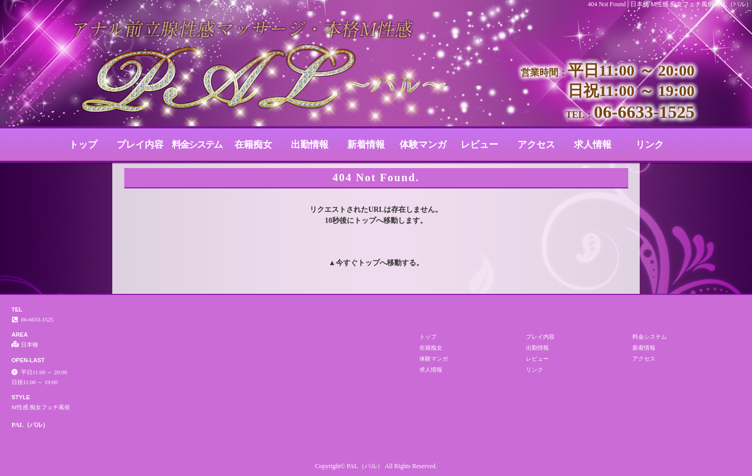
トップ (83, 144)
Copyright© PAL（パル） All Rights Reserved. (376, 466)
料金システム (197, 144)
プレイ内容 (139, 144)
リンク (650, 144)
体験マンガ (423, 144)
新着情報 (366, 144)
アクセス (536, 144)
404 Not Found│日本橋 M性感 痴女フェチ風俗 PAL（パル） (670, 4)
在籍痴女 (253, 144)
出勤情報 (309, 144)
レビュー (479, 144)
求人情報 (593, 144)
